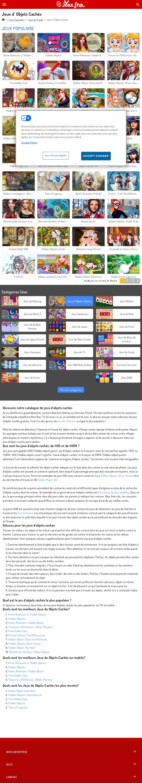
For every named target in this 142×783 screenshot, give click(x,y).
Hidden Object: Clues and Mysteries (27, 639)
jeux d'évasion (25, 513)
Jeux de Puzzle (35, 19)
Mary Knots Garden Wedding (113, 492)
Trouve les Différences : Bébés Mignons (30, 627)
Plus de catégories (71, 390)
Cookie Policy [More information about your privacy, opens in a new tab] (29, 142)
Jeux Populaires (16, 19)
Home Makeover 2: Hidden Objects (27, 614)
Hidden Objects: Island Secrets (25, 695)
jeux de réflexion (66, 421)
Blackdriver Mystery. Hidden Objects (29, 652)
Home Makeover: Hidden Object (26, 623)
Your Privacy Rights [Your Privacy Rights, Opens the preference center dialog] (56, 155)
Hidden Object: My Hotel (22, 647)
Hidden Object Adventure (22, 691)
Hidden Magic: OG (47, 480)
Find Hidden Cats (17, 631)
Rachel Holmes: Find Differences (27, 635)
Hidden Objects (16, 618)
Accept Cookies (96, 156)
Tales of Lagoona (18, 707)
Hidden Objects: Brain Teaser (117, 475)
